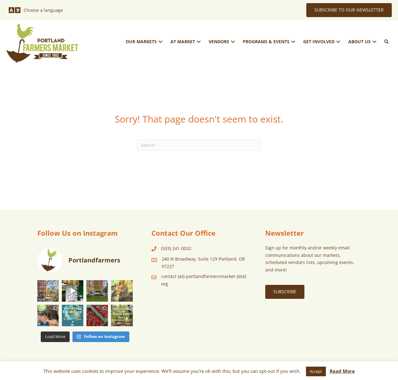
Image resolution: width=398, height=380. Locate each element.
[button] (160, 41)
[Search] (199, 145)
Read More (342, 371)
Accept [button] (316, 371)
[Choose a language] (36, 10)
